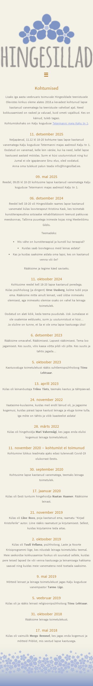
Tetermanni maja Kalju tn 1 (70, 123)
